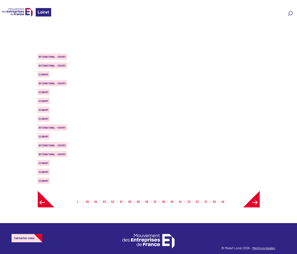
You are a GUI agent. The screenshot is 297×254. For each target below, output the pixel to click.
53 (188, 201)
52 (197, 201)
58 (146, 201)
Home (9, 27)
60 (129, 201)
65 (87, 201)
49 (222, 201)
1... (78, 201)
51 (206, 201)
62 (112, 201)
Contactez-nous (24, 238)
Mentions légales (263, 248)
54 (180, 201)
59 (138, 201)
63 (104, 201)
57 (155, 201)
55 (172, 201)
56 (163, 201)
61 (121, 201)
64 (95, 201)
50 (214, 201)
